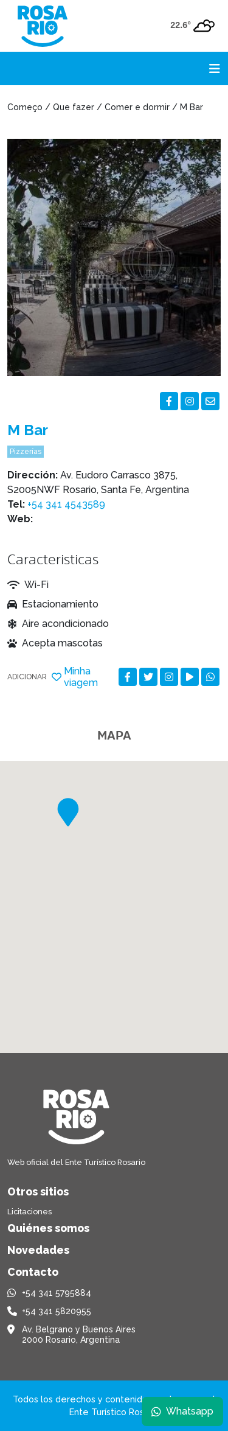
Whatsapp (182, 1411)
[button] (68, 812)
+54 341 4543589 (66, 504)
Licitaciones (29, 1211)
